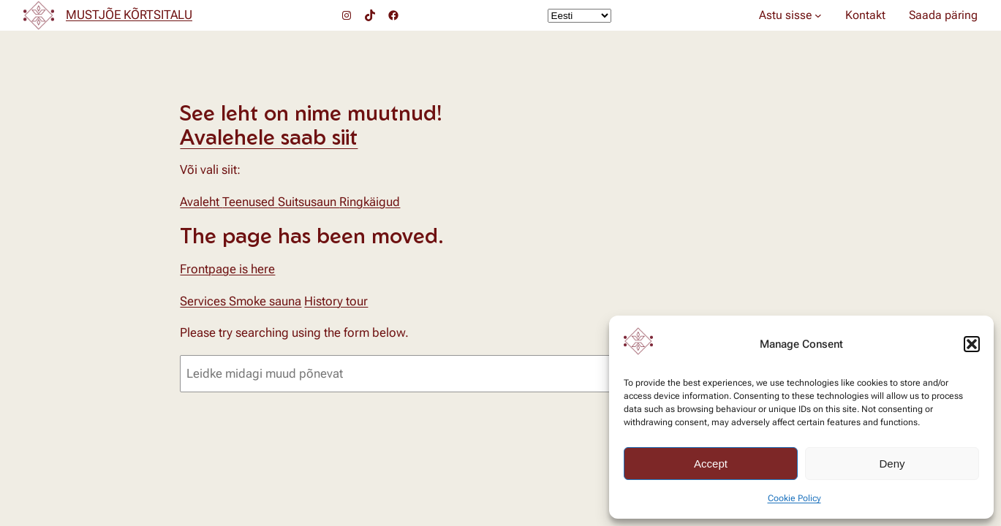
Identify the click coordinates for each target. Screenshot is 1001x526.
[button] (971, 344)
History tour (336, 301)
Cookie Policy (794, 498)
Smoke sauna (265, 301)
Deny (891, 463)
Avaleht (201, 201)
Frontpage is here (227, 269)
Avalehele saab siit (269, 136)
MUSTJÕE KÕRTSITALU (129, 14)
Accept (711, 463)
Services (204, 301)
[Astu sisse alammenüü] (818, 15)
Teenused (250, 201)
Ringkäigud (369, 201)
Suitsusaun (308, 201)
